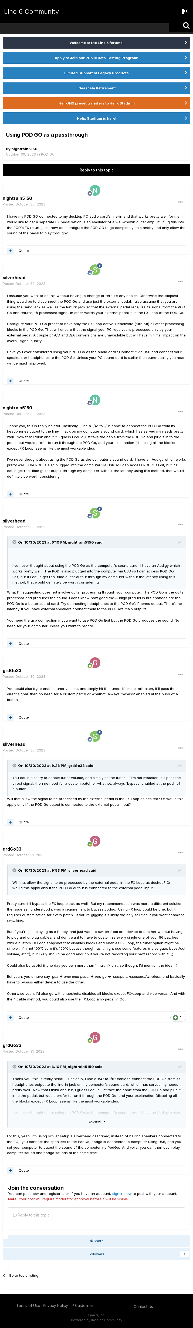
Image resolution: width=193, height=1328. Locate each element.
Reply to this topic (97, 170)
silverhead (14, 277)
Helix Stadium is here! (96, 118)
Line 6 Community (31, 11)
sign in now (122, 1193)
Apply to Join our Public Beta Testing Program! (96, 58)
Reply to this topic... (32, 1215)
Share (97, 1241)
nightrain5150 (24, 149)
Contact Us (143, 1306)
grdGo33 (76, 765)
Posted (24, 204)
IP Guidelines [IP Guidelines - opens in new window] (82, 1305)
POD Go (47, 154)
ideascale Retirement (96, 88)
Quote (24, 250)
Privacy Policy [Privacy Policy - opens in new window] (55, 1305)
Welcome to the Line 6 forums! (97, 43)
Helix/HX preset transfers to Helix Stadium (97, 103)
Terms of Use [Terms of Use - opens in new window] (28, 1305)
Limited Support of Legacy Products (96, 73)
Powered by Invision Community (96, 1320)
